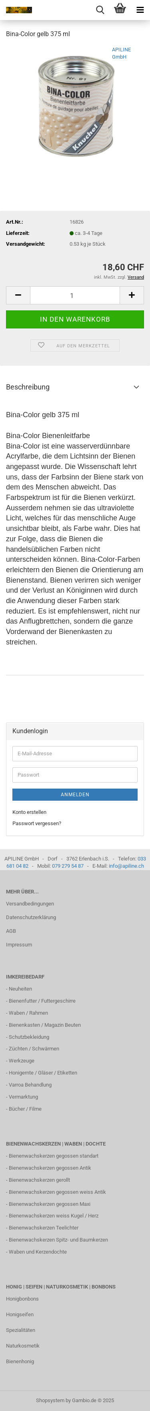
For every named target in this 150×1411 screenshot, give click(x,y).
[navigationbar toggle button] (140, 10)
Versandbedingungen (30, 904)
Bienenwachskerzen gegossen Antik (50, 1168)
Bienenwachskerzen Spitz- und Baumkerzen (58, 1240)
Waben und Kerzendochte (38, 1252)
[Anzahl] (75, 295)
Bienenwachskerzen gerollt (39, 1180)
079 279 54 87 (68, 866)
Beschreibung (28, 387)
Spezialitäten (20, 1330)
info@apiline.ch (126, 866)
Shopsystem (50, 1400)
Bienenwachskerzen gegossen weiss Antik (57, 1192)
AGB (11, 931)
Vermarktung (23, 1097)
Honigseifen (20, 1314)
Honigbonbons (22, 1299)
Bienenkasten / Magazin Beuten (45, 1025)
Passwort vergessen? (36, 823)
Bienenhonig (20, 1361)
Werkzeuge (21, 1061)
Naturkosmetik (23, 1346)
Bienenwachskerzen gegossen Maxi (49, 1204)
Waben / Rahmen (28, 1013)
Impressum (19, 945)
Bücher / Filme (25, 1109)
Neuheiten (20, 989)
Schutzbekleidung (29, 1037)
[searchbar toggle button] (100, 10)
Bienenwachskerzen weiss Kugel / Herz (53, 1216)
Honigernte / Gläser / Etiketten (43, 1073)
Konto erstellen (29, 812)
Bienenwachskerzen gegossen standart (53, 1156)
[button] (18, 295)
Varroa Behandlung (30, 1085)
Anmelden (75, 794)
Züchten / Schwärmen (34, 1049)
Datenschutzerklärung (31, 917)
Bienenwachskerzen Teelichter (43, 1228)
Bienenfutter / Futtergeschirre (42, 1001)
